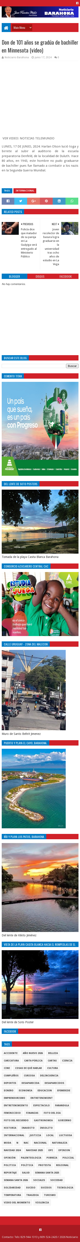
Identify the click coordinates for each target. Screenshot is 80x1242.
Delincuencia (49, 1075)
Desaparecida (30, 1083)
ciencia (67, 1060)
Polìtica (27, 1165)
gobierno (64, 1120)
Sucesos (46, 1187)
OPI (50, 1150)
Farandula (62, 1105)
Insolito (46, 1128)
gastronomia (43, 1120)
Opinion (64, 1150)
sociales (39, 1180)
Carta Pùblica (33, 1060)
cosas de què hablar (28, 1068)
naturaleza (59, 1142)
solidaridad (12, 1187)
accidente (10, 1053)
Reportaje (10, 1172)
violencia (42, 1202)
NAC (26, 1142)
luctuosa (65, 1135)
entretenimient (42, 1098)
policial (68, 1157)
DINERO (8, 1090)
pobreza (52, 1157)
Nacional (40, 1142)
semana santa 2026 (16, 1180)
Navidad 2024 (12, 1150)
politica (10, 1165)
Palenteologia (31, 1157)
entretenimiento (16, 1105)
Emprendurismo (14, 1098)
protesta (44, 1165)
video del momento (17, 1202)
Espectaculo (41, 1105)
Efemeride (63, 1090)
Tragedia (32, 1195)
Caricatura (11, 1060)
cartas (52, 1060)
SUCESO (30, 1187)
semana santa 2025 (47, 1172)
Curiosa (29, 1075)
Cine (7, 1068)
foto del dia (52, 1113)
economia (25, 1090)
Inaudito (28, 1128)
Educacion (45, 1090)
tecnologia (65, 1187)
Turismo (50, 1195)
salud (26, 1172)
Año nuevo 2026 (33, 1053)
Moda (7, 1142)
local (50, 1135)
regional (62, 1165)
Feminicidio (12, 1113)
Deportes (10, 1083)
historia (10, 1128)
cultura (52, 1068)
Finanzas (32, 1113)
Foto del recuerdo (16, 1120)
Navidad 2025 (34, 1150)
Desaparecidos (54, 1083)
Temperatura (12, 1195)
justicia (35, 1135)
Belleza (53, 1053)
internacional (25, 191)
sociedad (56, 1180)
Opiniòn (10, 1157)
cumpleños (11, 1075)
